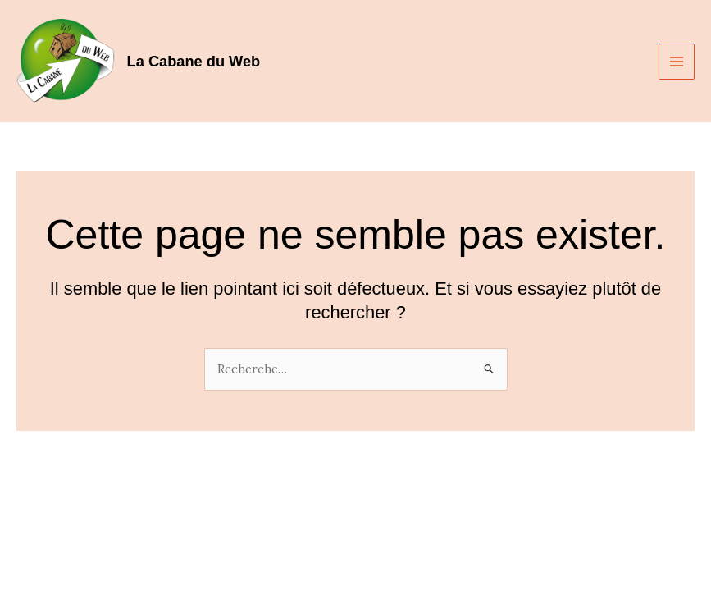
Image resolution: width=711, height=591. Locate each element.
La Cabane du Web (194, 61)
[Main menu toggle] (677, 62)
